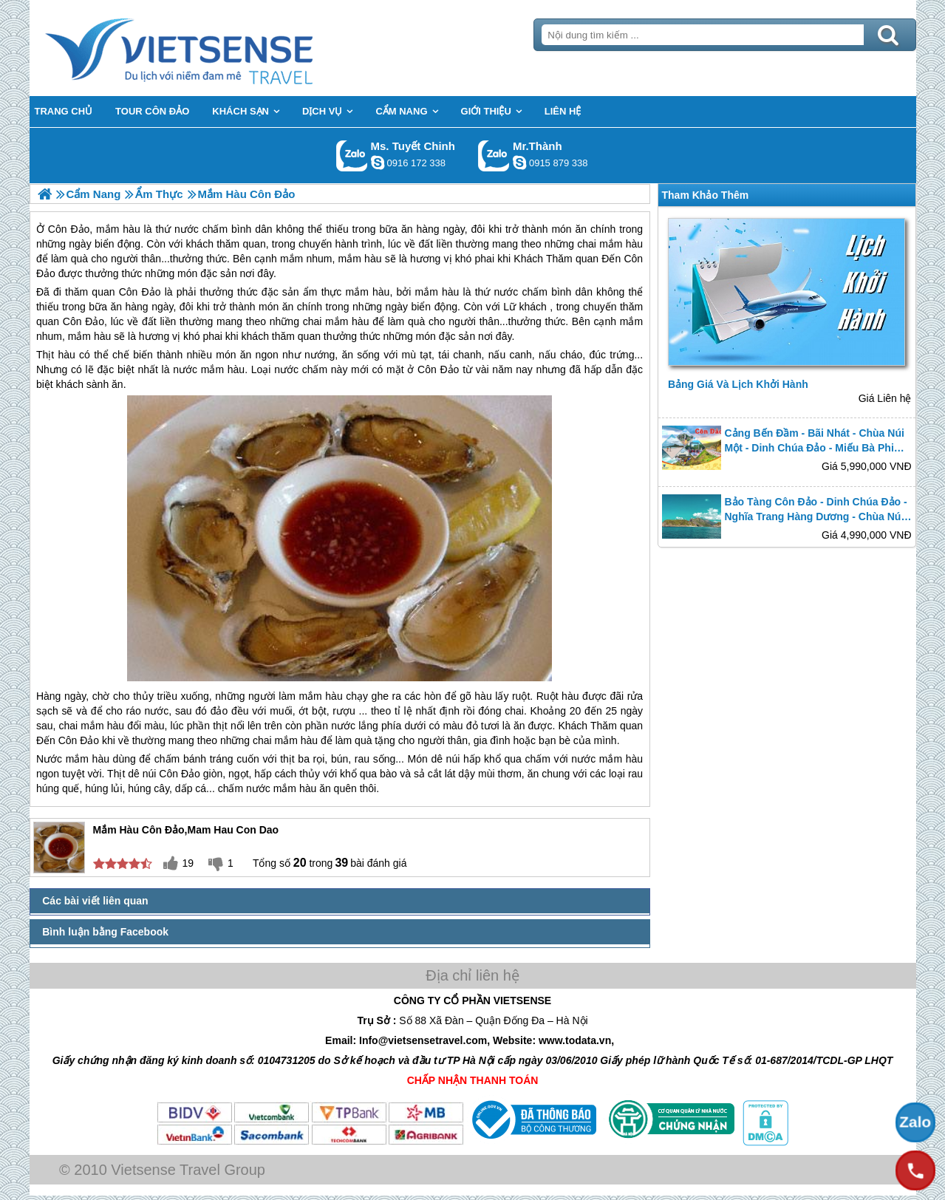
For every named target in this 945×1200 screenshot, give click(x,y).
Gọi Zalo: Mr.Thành (494, 155)
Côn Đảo (140, 292)
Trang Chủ (216, 48)
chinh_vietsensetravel (377, 162)
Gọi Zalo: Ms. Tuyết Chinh (352, 155)
